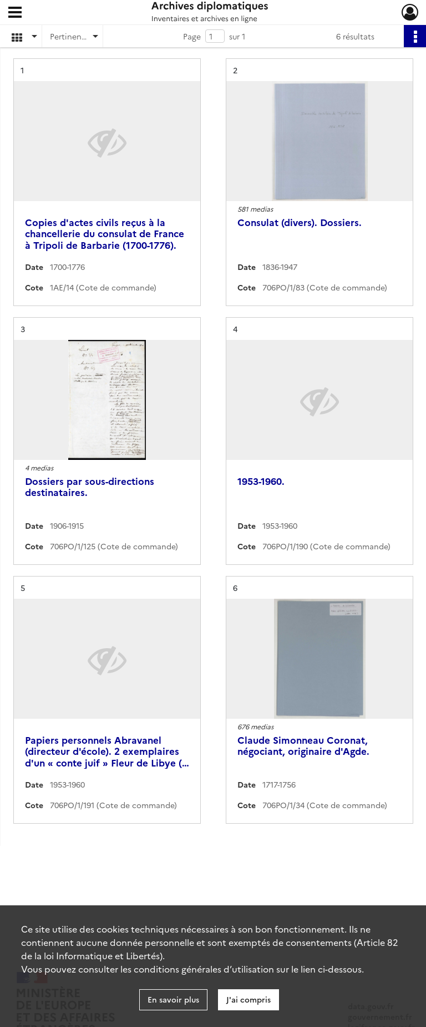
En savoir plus (173, 999)
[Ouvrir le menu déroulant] (15, 13)
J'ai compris (248, 999)
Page (192, 36)
